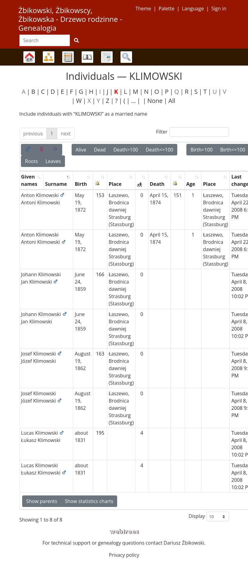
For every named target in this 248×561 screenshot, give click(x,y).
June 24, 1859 (80, 281)
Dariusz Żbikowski (184, 542)
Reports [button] (107, 57)
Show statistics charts (89, 501)
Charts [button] (48, 57)
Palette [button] (167, 8)
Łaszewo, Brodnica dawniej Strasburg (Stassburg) (121, 210)
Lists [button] (68, 57)
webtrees (124, 532)
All (171, 101)
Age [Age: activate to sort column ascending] (190, 184)
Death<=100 (159, 149)
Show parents (41, 501)
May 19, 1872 (80, 202)
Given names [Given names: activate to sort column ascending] (29, 180)
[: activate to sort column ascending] (100, 180)
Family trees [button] (29, 57)
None (155, 101)
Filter (192, 132)
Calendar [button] (87, 57)
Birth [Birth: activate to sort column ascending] (81, 184)
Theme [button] (143, 8)
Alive (81, 149)
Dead (100, 149)
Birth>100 (201, 149)
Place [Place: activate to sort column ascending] (115, 184)
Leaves (53, 161)
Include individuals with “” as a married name (83, 113)
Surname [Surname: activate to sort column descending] (56, 184)
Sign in (218, 8)
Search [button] (126, 57)
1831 (80, 440)
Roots (31, 161)
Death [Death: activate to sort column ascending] (157, 184)
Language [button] (193, 8)
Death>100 (125, 149)
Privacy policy (124, 555)
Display (209, 516)
